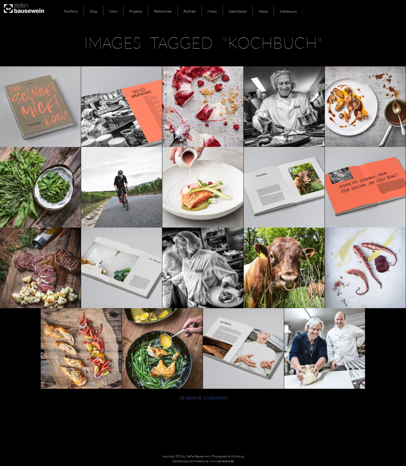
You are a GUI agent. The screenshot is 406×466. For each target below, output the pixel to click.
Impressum (288, 11)
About (263, 11)
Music (212, 11)
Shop (93, 11)
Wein (113, 11)
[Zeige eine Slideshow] (203, 398)
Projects (135, 11)
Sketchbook (238, 11)
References (163, 11)
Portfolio (71, 11)
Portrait (189, 11)
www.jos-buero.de (222, 461)
